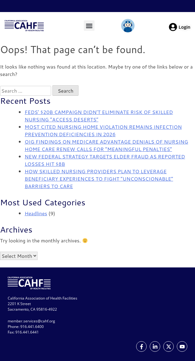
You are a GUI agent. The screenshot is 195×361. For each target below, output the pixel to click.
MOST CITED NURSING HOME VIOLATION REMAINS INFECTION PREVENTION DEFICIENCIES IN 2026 (103, 130)
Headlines (36, 213)
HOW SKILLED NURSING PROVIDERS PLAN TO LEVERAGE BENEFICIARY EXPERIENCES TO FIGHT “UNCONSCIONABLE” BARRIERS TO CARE (99, 179)
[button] (89, 25)
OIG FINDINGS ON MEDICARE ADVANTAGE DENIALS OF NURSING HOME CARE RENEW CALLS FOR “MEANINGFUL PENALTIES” (106, 145)
